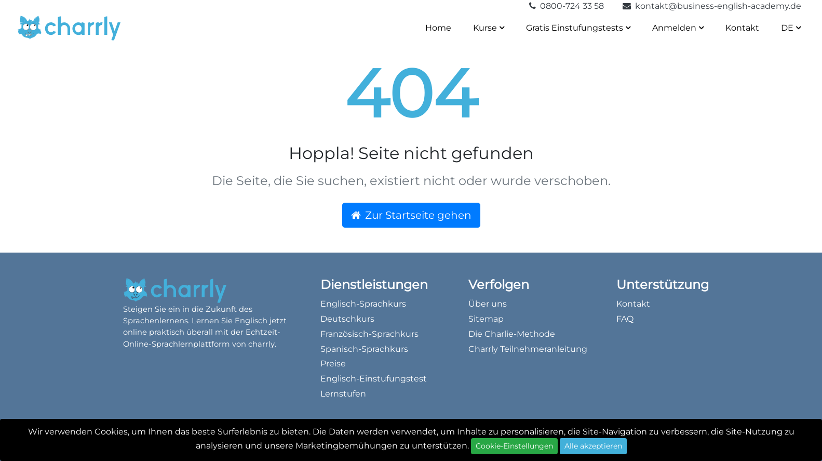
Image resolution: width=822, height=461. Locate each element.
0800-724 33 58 (567, 6)
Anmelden (678, 28)
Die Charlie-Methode (511, 334)
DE (791, 28)
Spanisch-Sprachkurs (364, 349)
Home (438, 28)
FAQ (625, 319)
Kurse (488, 28)
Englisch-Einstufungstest (373, 379)
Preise (333, 363)
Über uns (487, 304)
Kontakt (742, 28)
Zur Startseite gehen (411, 215)
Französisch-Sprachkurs (369, 334)
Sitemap (486, 319)
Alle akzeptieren (593, 446)
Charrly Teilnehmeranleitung (527, 349)
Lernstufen (343, 394)
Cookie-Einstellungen (514, 446)
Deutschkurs (347, 319)
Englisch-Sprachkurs (363, 304)
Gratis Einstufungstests (578, 28)
